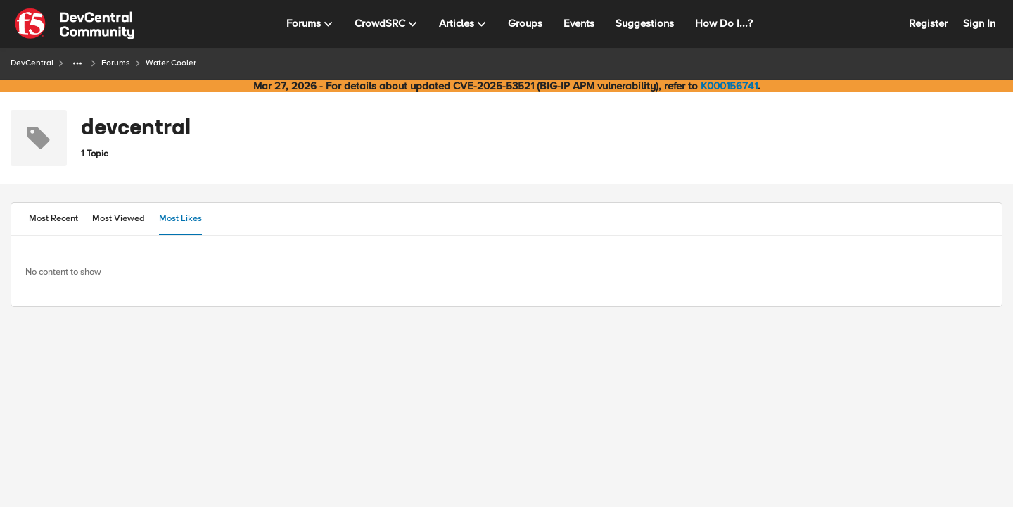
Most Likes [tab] (180, 218)
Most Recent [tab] (53, 218)
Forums (115, 63)
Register (928, 23)
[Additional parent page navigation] (77, 63)
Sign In (979, 23)
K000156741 (729, 86)
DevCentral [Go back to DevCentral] (32, 63)
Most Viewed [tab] (118, 218)
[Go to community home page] (75, 24)
